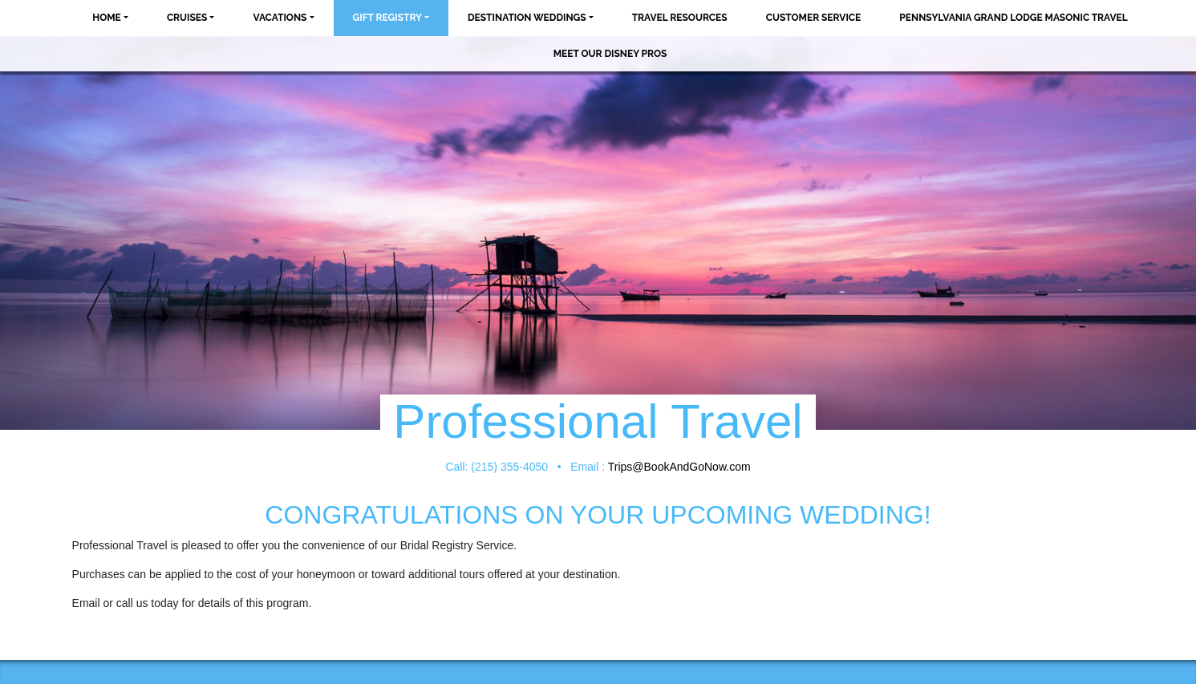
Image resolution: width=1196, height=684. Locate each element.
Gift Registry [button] (387, 17)
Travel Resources (680, 17)
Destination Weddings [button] (527, 17)
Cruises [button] (187, 17)
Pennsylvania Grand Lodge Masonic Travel (1013, 17)
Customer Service (814, 17)
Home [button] (106, 17)
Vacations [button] (279, 17)
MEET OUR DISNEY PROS (610, 53)
